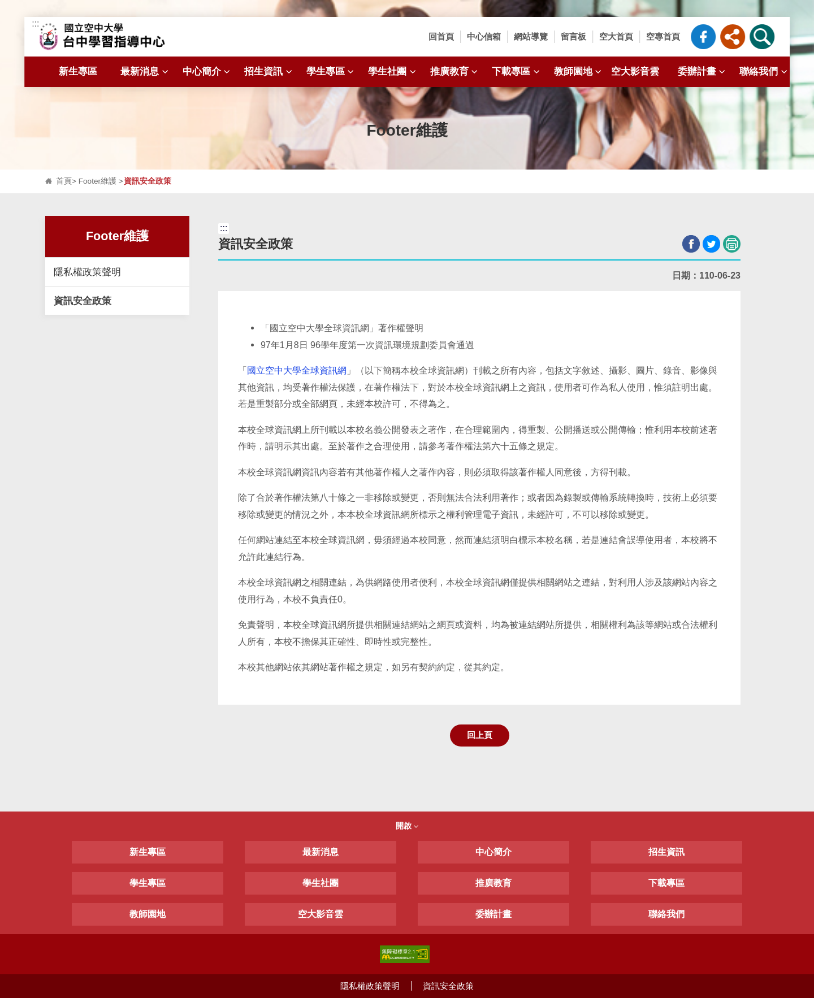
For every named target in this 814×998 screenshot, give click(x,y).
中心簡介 (208, 71)
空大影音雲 (635, 71)
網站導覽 (531, 36)
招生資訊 (269, 71)
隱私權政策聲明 (87, 271)
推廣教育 (455, 71)
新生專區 (78, 71)
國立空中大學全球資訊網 (297, 370)
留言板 (573, 36)
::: (35, 23)
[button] (732, 36)
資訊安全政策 (82, 300)
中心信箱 (484, 36)
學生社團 (393, 71)
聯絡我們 (764, 71)
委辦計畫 (703, 71)
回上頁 (479, 735)
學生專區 (331, 71)
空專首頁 (663, 36)
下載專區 (517, 71)
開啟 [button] (407, 825)
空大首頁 (616, 36)
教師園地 (579, 71)
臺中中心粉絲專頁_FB (703, 36)
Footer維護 (97, 181)
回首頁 (441, 36)
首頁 (64, 181)
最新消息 (145, 71)
